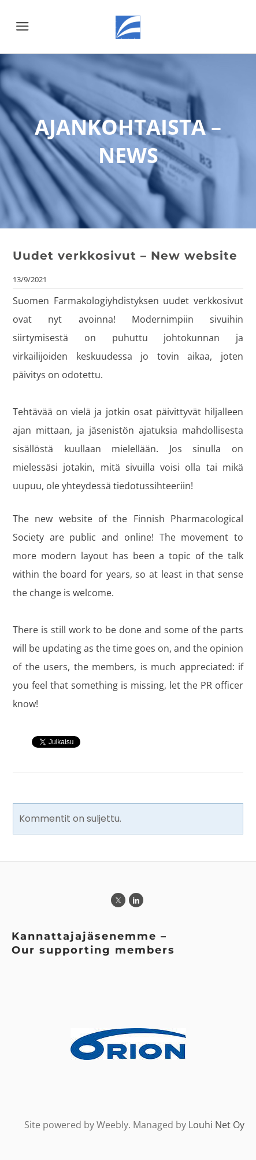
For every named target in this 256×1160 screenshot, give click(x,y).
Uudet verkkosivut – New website (125, 256)
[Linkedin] (136, 900)
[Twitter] (118, 900)
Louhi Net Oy (216, 1124)
